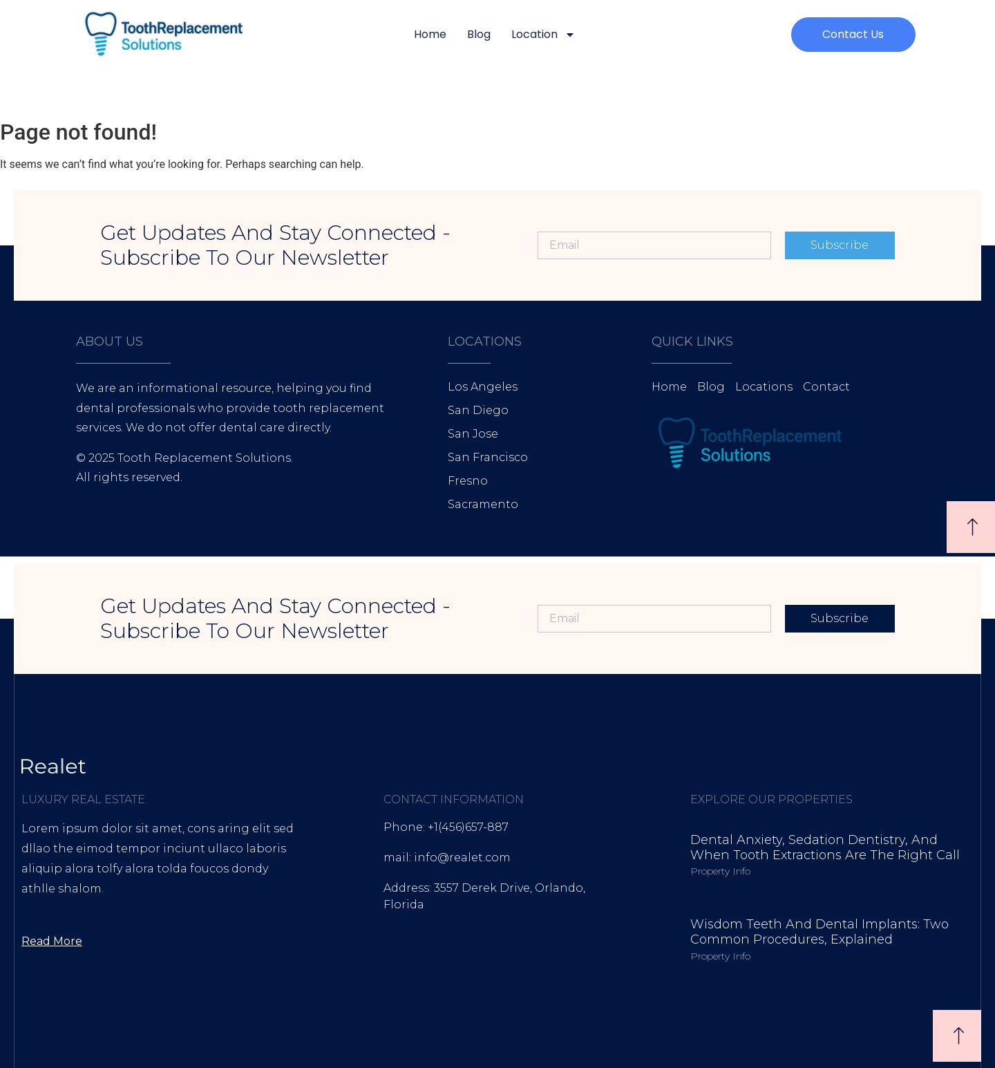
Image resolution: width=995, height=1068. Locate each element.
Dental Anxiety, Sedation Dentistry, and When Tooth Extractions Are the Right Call (825, 847)
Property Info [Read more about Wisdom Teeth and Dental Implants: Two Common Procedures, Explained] (720, 956)
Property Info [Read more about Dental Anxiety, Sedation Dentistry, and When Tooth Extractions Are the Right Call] (720, 871)
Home (430, 34)
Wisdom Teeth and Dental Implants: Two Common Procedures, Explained (819, 932)
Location (543, 35)
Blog (479, 34)
